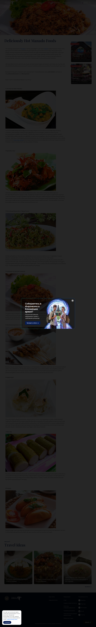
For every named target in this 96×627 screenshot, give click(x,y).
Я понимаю (7, 622)
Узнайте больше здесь (12, 619)
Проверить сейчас (33, 323)
